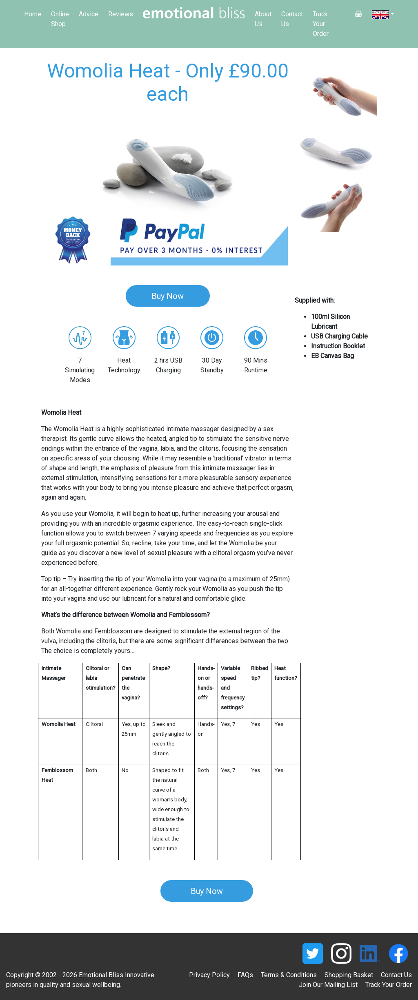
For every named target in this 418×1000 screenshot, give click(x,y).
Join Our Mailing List (328, 985)
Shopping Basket (349, 975)
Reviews (120, 14)
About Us (263, 19)
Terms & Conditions (289, 975)
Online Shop (60, 19)
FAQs (245, 975)
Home (32, 14)
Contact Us (292, 19)
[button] (60, 170)
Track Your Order (321, 24)
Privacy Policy (209, 975)
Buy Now (167, 296)
